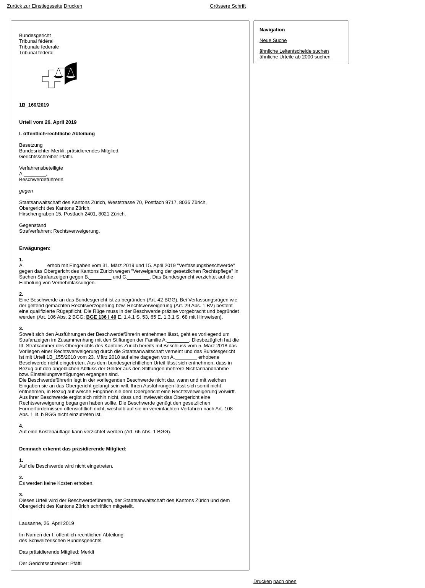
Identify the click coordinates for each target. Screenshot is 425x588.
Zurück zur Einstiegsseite (34, 6)
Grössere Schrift (228, 6)
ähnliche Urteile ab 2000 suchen (295, 57)
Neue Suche (273, 40)
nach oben (285, 581)
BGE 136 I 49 (101, 317)
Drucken (73, 6)
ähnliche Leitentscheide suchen (294, 51)
